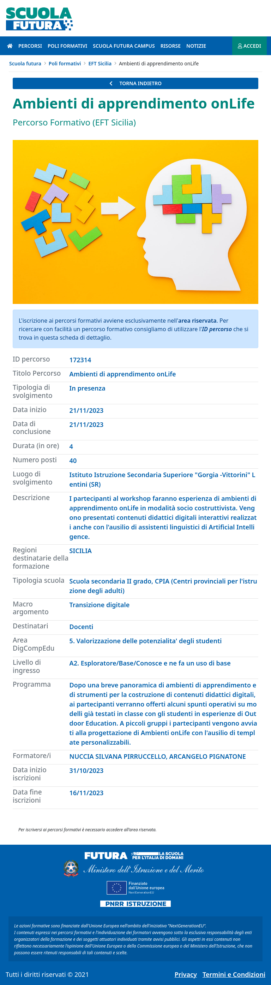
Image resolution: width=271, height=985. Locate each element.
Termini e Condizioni (234, 974)
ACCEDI (249, 45)
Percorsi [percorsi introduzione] (30, 45)
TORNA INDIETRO (135, 83)
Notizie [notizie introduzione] (196, 45)
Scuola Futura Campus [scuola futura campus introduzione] (124, 45)
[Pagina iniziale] (10, 45)
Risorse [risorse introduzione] (171, 45)
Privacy (186, 974)
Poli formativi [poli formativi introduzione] (67, 45)
